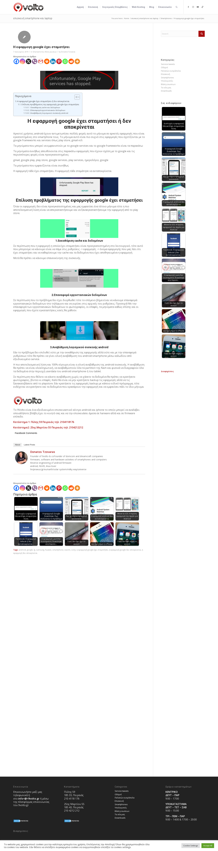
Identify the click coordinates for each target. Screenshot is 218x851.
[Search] (176, 7)
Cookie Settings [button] (190, 845)
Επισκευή (165, 74)
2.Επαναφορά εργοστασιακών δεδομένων (47, 110)
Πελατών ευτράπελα (171, 70)
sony (73, 550)
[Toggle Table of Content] (75, 97)
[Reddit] (71, 61)
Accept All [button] (207, 845)
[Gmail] (40, 61)
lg (34, 550)
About (17, 445)
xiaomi (67, 550)
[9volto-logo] (28, 7)
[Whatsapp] (65, 61)
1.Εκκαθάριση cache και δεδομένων (45, 107)
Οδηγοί (164, 67)
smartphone (57, 550)
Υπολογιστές (167, 80)
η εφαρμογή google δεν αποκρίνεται (125, 550)
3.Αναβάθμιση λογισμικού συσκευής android (49, 113)
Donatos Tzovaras (68, 52)
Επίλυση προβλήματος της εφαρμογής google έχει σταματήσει (50, 104)
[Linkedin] (53, 61)
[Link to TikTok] (202, 7)
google (30, 550)
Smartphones (38, 52)
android (22, 550)
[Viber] (34, 61)
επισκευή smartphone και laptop (32, 18)
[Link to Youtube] (197, 7)
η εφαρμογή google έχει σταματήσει (92, 550)
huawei (48, 550)
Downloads (166, 90)
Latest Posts (29, 445)
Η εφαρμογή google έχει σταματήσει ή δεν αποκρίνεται (43, 101)
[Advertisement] (183, 420)
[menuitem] (80, 7)
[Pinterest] (59, 61)
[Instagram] (22, 61)
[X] (28, 61)
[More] (77, 61)
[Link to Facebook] (188, 7)
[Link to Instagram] (193, 7)
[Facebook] (16, 61)
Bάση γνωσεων (51, 52)
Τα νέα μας (166, 87)
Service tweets (168, 64)
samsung (40, 550)
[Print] (47, 61)
